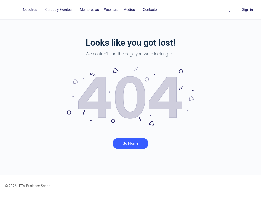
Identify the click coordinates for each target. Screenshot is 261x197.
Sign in (247, 10)
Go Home (131, 143)
